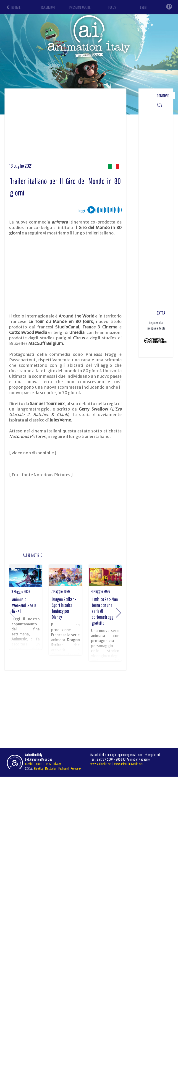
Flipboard (63, 768)
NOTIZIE (16, 7)
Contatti (39, 764)
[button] (118, 613)
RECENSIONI (48, 7)
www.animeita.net (101, 764)
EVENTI (144, 7)
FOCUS (112, 7)
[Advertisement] (87, 127)
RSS (48, 764)
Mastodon (50, 768)
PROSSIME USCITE (80, 7)
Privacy (57, 764)
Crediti (29, 764)
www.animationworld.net (128, 764)
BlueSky (38, 768)
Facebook (76, 768)
